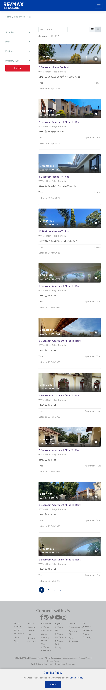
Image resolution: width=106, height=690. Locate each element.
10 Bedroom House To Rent (54, 239)
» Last (61, 591)
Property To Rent (22, 16)
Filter (17, 68)
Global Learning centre (45, 637)
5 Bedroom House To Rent (54, 67)
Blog (16, 641)
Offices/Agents (76, 627)
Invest (30, 634)
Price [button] (17, 42)
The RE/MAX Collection (46, 647)
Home (8, 16)
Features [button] (17, 51)
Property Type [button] (17, 61)
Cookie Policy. (76, 677)
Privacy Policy (85, 658)
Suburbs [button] (17, 32)
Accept (53, 684)
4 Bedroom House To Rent (54, 185)
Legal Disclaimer (70, 658)
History (17, 637)
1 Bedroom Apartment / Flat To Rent (59, 294)
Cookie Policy (53, 661)
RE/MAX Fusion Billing (59, 644)
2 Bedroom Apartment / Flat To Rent (59, 130)
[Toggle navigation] (99, 5)
